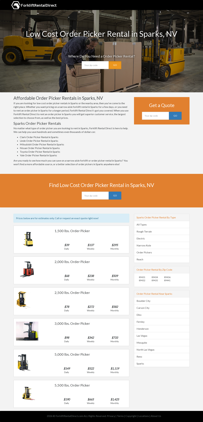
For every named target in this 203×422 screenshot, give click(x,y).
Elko (139, 314)
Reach (140, 259)
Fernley (140, 321)
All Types (142, 224)
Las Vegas (142, 335)
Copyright (131, 415)
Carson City (143, 307)
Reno (139, 356)
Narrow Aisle (144, 245)
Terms (120, 415)
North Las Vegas (145, 349)
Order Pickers (144, 252)
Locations (143, 415)
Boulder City (143, 300)
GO (115, 65)
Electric (141, 238)
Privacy (111, 415)
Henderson (143, 328)
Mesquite (142, 342)
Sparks (140, 363)
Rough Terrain (144, 231)
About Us (156, 415)
